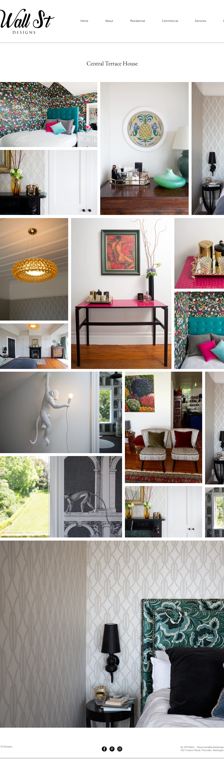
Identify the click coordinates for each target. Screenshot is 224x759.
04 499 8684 (187, 747)
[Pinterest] (112, 748)
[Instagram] (119, 748)
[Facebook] (104, 748)
